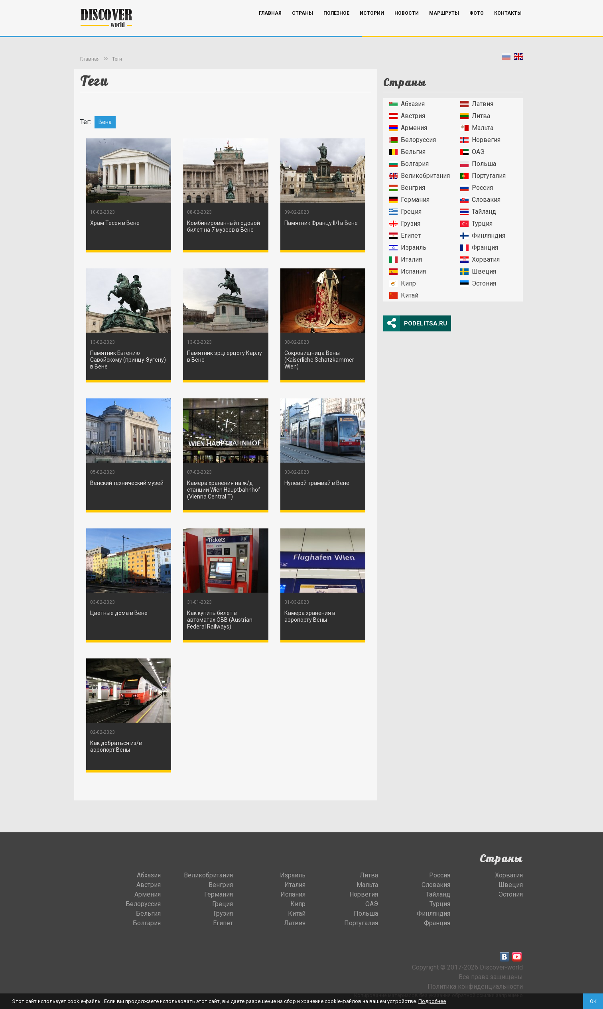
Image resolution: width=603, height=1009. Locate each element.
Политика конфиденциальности (475, 986)
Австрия (407, 116)
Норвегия (480, 140)
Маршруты (444, 25)
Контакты (508, 25)
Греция (405, 211)
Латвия (476, 104)
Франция (479, 247)
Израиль (407, 247)
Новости (406, 25)
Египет (405, 235)
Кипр (402, 283)
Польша (478, 164)
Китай (403, 295)
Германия (409, 199)
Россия (476, 187)
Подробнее (432, 1001)
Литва (475, 116)
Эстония (478, 283)
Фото (476, 25)
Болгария (409, 164)
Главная (270, 25)
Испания (407, 271)
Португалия (483, 175)
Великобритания (419, 175)
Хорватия (480, 259)
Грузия (404, 223)
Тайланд (478, 211)
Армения (408, 128)
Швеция (478, 271)
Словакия (480, 199)
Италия (405, 259)
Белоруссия (412, 140)
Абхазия (407, 104)
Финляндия (482, 235)
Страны (302, 25)
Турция (476, 223)
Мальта (476, 128)
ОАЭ (472, 152)
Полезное (336, 25)
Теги (117, 59)
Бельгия (407, 152)
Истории (372, 25)
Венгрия (407, 187)
